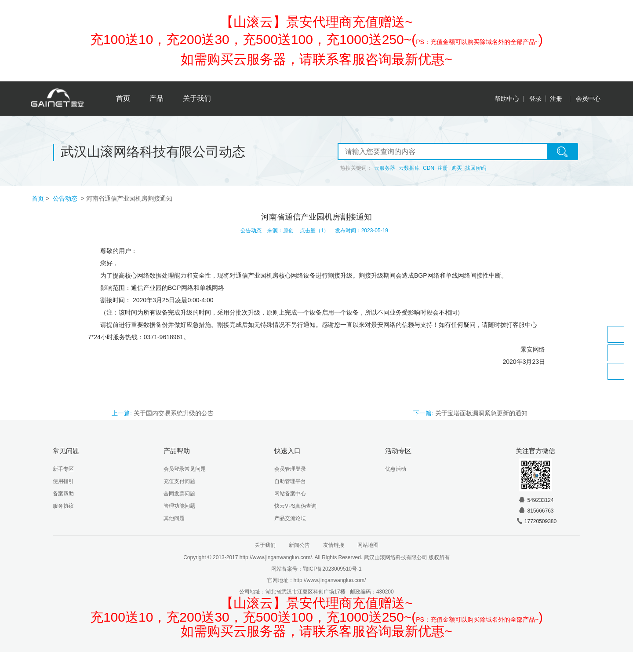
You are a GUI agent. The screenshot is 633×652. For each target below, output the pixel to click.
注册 (556, 98)
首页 (123, 98)
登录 (535, 98)
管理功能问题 (179, 506)
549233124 (535, 500)
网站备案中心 (290, 494)
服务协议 (63, 506)
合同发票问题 (179, 494)
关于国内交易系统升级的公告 (174, 413)
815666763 (535, 511)
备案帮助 (63, 494)
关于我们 (197, 98)
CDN (428, 168)
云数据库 (409, 168)
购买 (456, 168)
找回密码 (475, 168)
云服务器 (384, 168)
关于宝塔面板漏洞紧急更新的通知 (481, 413)
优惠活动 (395, 469)
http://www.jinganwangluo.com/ (330, 580)
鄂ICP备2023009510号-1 (332, 569)
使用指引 (63, 481)
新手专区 (63, 469)
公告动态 (66, 198)
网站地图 (367, 545)
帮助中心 (507, 98)
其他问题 (174, 518)
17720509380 (536, 521)
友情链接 (333, 545)
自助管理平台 (290, 481)
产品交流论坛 (290, 518)
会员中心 (588, 98)
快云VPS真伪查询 (295, 506)
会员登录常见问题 (185, 469)
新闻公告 (299, 545)
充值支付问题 (179, 481)
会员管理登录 (290, 469)
